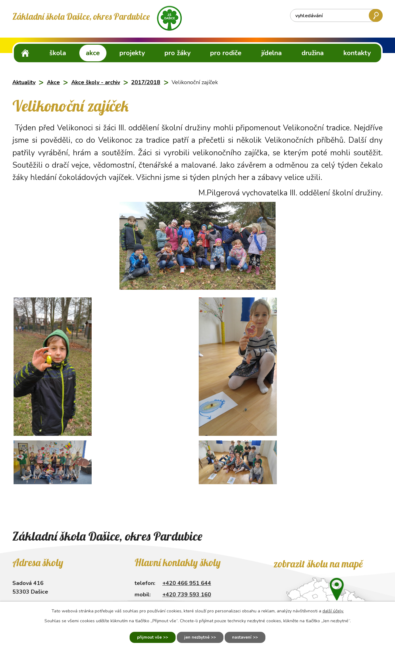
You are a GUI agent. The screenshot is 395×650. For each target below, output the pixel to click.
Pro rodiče (225, 53)
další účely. (333, 610)
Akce (93, 53)
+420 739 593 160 (186, 594)
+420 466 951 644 (186, 583)
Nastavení (246, 637)
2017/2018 (145, 82)
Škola (57, 53)
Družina (312, 53)
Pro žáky (177, 53)
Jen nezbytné (196, 637)
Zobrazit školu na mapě (318, 564)
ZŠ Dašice (25, 53)
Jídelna (271, 53)
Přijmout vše (145, 637)
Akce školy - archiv (95, 82)
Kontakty (357, 53)
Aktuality (23, 82)
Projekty (132, 53)
